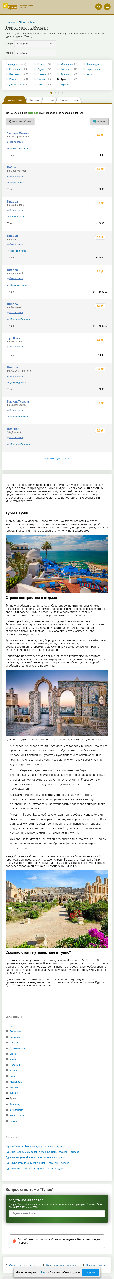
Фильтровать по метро (21, 1265)
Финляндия (16, 1109)
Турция (65, 84)
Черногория (16, 1115)
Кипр (40, 84)
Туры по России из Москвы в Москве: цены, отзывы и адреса (42, 1151)
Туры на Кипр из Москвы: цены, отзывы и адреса (35, 1157)
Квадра (12, 201)
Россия (65, 69)
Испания (42, 74)
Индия (41, 69)
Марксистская (17, 182)
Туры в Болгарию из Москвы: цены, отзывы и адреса (37, 1163)
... (11, 1025)
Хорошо (90, 1272)
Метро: (9, 43)
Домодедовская (18, 382)
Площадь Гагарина (20, 319)
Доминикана (16, 84)
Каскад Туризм (18, 401)
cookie (41, 1272)
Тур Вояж (14, 338)
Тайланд (65, 74)
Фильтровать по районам (59, 1265)
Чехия (13, 1121)
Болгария (14, 69)
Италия (41, 79)
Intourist (13, 429)
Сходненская (17, 216)
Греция (13, 79)
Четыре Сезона (18, 133)
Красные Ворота (18, 285)
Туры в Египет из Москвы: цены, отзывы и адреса (35, 1168)
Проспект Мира (18, 251)
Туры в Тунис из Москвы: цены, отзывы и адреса (35, 1146)
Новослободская (19, 148)
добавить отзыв (15, 142)
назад (17, 64)
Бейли (11, 167)
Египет (41, 64)
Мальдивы (67, 64)
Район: (9, 53)
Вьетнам (14, 74)
